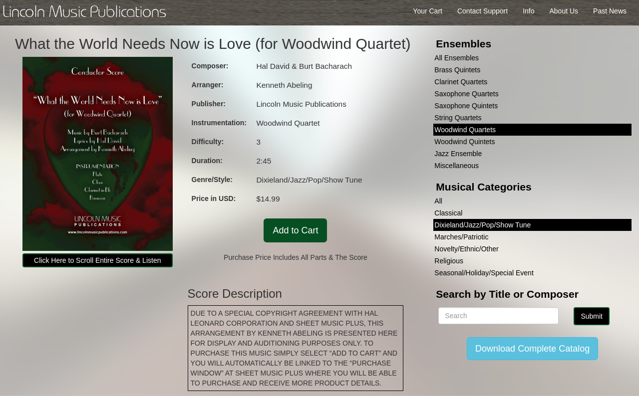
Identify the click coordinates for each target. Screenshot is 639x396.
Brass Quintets (457, 70)
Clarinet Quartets (460, 82)
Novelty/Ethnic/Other (466, 249)
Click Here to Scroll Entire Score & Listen (97, 260)
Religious (448, 261)
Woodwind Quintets (464, 142)
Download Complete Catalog (532, 349)
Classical (448, 213)
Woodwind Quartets (465, 130)
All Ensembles (456, 58)
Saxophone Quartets (466, 94)
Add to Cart (295, 230)
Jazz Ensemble (458, 154)
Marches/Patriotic (461, 237)
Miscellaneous (456, 166)
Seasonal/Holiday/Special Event (483, 273)
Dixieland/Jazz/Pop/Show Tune (482, 225)
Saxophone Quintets (466, 106)
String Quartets (457, 118)
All (438, 201)
